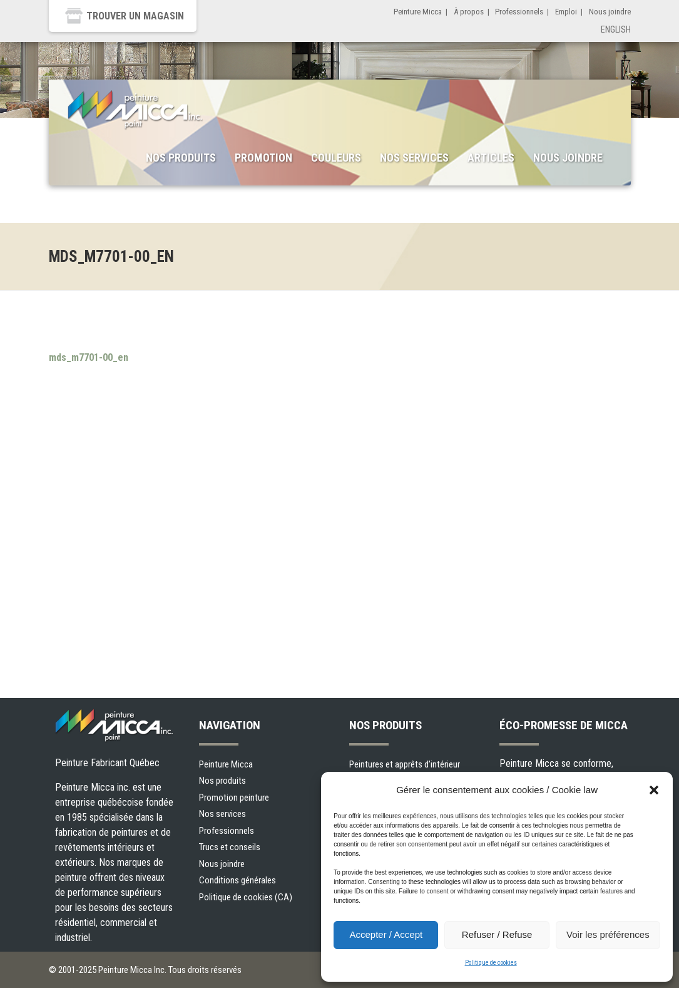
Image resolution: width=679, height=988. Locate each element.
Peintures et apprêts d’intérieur (404, 764)
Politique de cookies (491, 962)
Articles (490, 157)
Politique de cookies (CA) (245, 897)
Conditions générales (237, 880)
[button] (654, 790)
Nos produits (181, 157)
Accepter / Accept (385, 934)
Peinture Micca (418, 11)
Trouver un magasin (135, 16)
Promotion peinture (234, 797)
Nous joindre (610, 11)
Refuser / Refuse (497, 934)
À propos (469, 11)
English (616, 29)
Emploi (566, 11)
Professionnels (519, 11)
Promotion (263, 157)
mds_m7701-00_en (88, 357)
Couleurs (336, 157)
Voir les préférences (608, 934)
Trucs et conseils (229, 847)
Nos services (414, 157)
